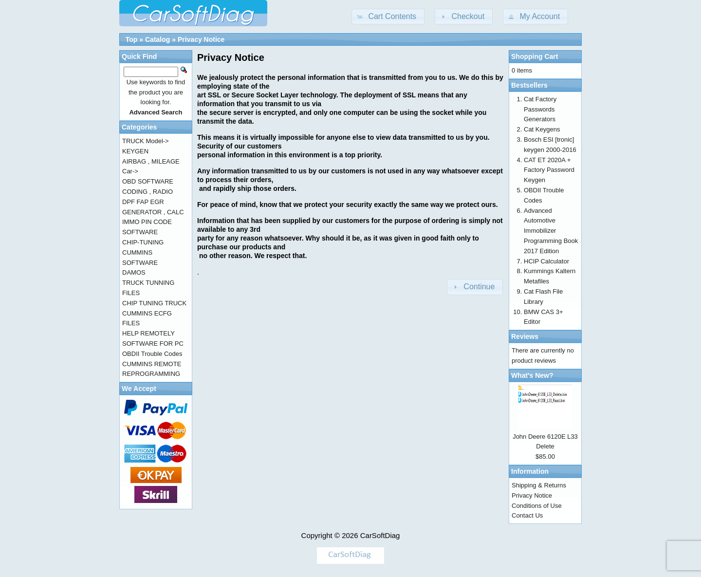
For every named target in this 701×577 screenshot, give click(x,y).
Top (132, 39)
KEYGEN (135, 151)
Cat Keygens (542, 129)
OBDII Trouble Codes (152, 353)
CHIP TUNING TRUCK (154, 303)
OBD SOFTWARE (147, 181)
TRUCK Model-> (145, 141)
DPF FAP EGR (143, 201)
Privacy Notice (201, 39)
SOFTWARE (140, 232)
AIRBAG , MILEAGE (151, 161)
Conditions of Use (537, 505)
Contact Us (527, 515)
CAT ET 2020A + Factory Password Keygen (549, 170)
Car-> (130, 171)
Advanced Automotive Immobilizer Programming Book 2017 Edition (551, 231)
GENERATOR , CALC (153, 212)
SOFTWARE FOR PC (153, 343)
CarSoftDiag (380, 535)
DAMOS (134, 272)
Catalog (157, 39)
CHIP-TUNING (143, 242)
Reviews (524, 336)
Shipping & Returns (539, 485)
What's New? (532, 375)
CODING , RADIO (147, 191)
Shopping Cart (534, 56)
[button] (387, 17)
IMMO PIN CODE (147, 221)
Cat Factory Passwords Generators (540, 109)
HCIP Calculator (546, 261)
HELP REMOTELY (148, 333)
